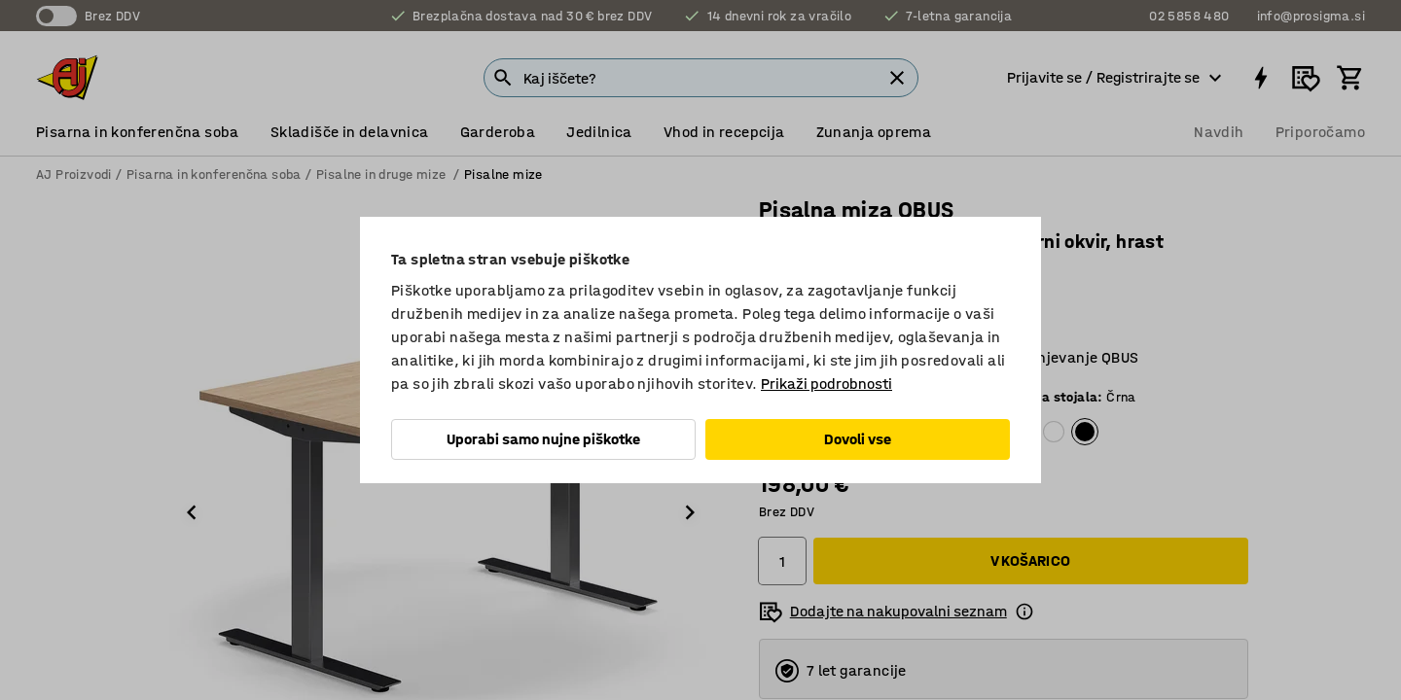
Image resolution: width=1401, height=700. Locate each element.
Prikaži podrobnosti (826, 383)
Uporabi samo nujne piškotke (543, 439)
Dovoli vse (857, 439)
